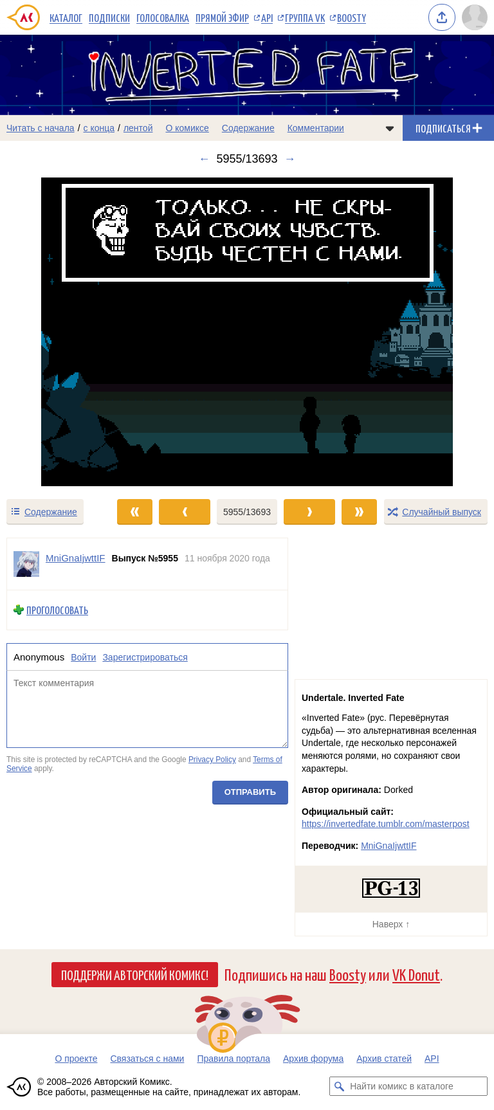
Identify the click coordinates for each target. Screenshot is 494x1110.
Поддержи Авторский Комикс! (134, 974)
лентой (138, 128)
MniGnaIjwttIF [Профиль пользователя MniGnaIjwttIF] (75, 557)
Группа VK (305, 17)
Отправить (250, 792)
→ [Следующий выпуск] (290, 158)
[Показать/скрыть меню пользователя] (474, 17)
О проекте (76, 1058)
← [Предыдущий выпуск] (204, 158)
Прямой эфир (222, 17)
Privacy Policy (212, 759)
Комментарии (316, 128)
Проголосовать (57, 610)
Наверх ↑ (391, 924)
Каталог (66, 17)
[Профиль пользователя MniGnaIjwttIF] (26, 564)
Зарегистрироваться (144, 657)
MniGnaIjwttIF (388, 846)
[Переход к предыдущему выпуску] (62, 331)
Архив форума (313, 1058)
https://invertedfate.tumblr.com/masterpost (386, 824)
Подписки (109, 17)
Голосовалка (162, 17)
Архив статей (384, 1058)
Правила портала (233, 1058)
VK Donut (416, 974)
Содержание (248, 128)
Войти (83, 657)
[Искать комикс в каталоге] (339, 1086)
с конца (99, 128)
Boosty (351, 17)
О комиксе (186, 128)
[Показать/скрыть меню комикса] (390, 128)
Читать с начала (40, 128)
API (267, 17)
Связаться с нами (147, 1058)
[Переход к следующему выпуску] (247, 331)
